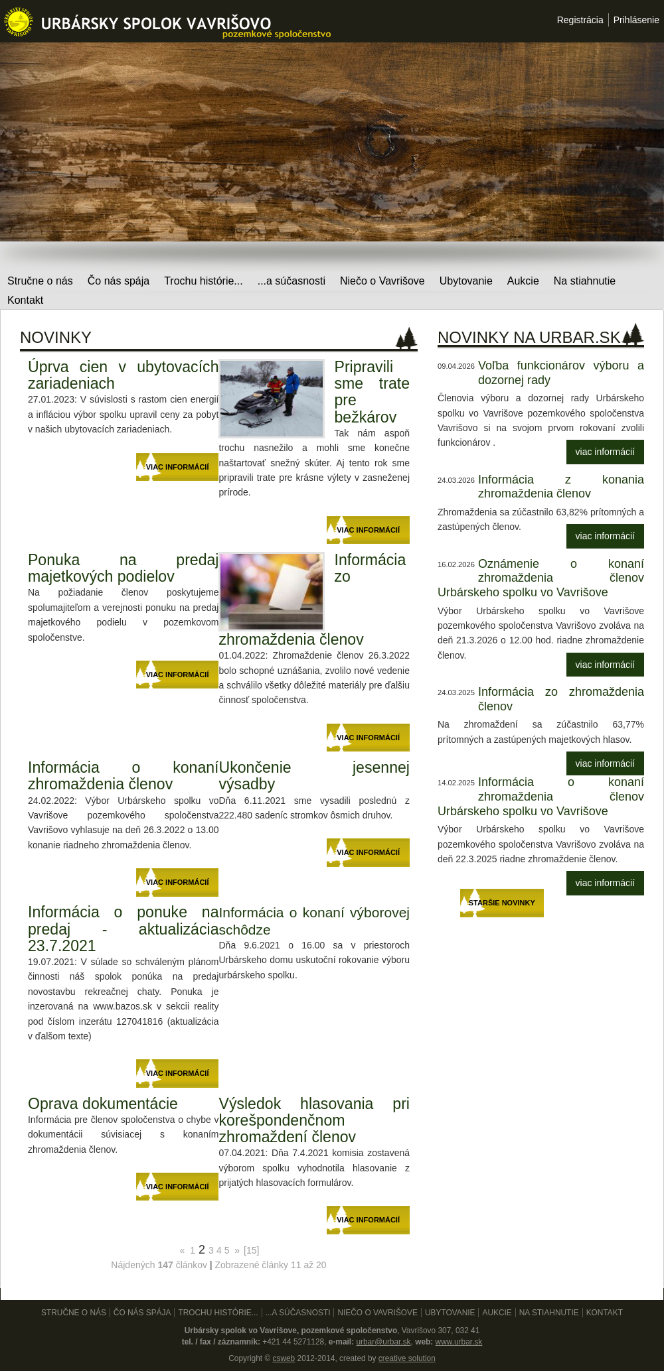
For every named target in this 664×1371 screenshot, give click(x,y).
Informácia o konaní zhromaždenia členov (123, 776)
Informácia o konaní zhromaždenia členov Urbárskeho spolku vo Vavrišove (541, 796)
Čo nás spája (118, 281)
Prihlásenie (636, 20)
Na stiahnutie (585, 281)
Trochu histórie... (203, 281)
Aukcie (523, 281)
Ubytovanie (466, 281)
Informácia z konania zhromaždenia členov (561, 487)
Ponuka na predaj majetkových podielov (123, 568)
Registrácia (580, 20)
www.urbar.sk (459, 1341)
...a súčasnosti (291, 281)
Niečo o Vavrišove (382, 281)
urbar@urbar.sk (383, 1341)
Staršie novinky (502, 903)
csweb (283, 1358)
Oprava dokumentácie (103, 1103)
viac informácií (605, 451)
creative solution (407, 1358)
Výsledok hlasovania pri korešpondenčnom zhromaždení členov (314, 1120)
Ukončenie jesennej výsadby (314, 776)
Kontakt (25, 300)
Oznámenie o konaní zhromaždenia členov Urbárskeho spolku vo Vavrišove (541, 578)
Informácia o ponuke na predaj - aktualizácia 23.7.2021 (123, 928)
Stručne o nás (40, 281)
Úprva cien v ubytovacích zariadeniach (123, 375)
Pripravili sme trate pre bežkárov (372, 392)
